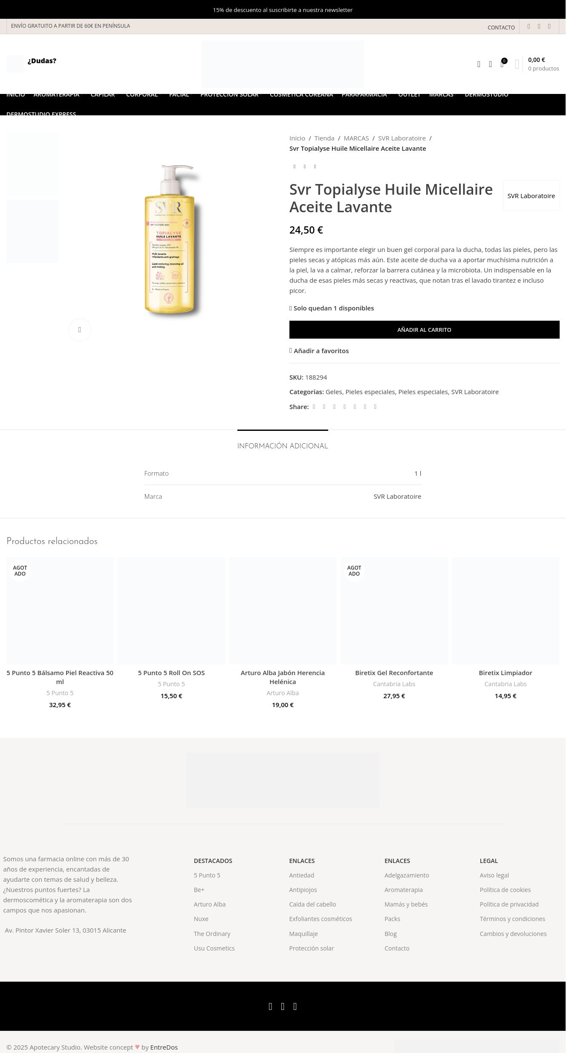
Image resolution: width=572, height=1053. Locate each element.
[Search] (479, 64)
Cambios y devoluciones (513, 934)
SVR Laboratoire (402, 138)
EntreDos (164, 1047)
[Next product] (315, 167)
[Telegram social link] (375, 406)
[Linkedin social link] (355, 406)
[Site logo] (283, 63)
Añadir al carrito (424, 329)
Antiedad (301, 875)
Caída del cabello (312, 904)
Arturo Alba (282, 693)
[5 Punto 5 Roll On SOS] (171, 610)
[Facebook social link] (529, 26)
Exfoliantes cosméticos (320, 919)
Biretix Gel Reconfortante (394, 672)
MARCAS (356, 138)
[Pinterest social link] (344, 406)
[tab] (283, 443)
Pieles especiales (370, 391)
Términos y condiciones (512, 919)
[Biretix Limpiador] (505, 610)
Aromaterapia (403, 890)
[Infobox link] (31, 64)
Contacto (397, 948)
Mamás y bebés (406, 904)
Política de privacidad (509, 904)
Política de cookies (505, 890)
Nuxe (201, 919)
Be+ (199, 890)
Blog (390, 934)
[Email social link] (334, 406)
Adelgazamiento (406, 875)
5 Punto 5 (59, 693)
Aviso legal (494, 875)
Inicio (297, 138)
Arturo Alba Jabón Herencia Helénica (283, 677)
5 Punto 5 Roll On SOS (171, 672)
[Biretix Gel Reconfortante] (394, 610)
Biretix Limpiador (505, 672)
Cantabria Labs (394, 684)
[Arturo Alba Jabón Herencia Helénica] (282, 610)
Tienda (324, 138)
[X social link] (539, 26)
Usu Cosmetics (214, 948)
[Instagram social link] (549, 26)
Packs (392, 919)
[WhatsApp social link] (365, 406)
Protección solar (311, 948)
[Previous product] (294, 167)
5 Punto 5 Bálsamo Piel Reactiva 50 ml (59, 677)
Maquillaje (303, 934)
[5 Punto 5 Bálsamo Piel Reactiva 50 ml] (59, 610)
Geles (333, 391)
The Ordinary (212, 934)
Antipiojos (303, 890)
